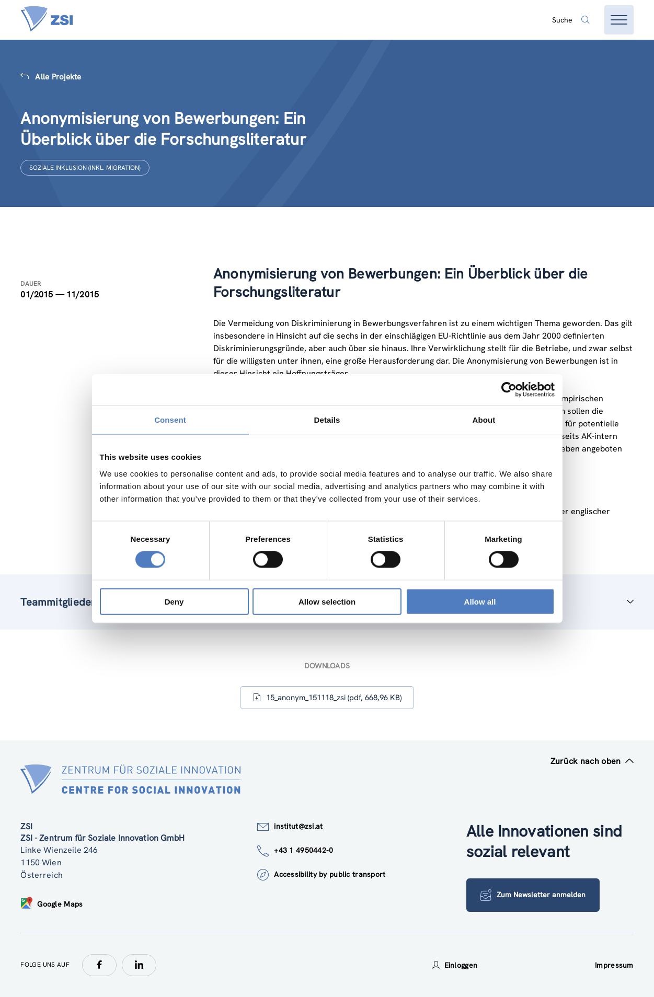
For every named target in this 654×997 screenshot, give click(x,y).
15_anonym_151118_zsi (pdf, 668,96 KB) (327, 697)
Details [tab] (327, 419)
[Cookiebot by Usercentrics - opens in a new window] (509, 390)
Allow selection (327, 601)
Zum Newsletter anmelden (533, 895)
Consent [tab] (170, 419)
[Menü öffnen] (619, 19)
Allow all (480, 601)
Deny (174, 601)
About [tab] (484, 419)
